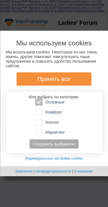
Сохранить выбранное (54, 144)
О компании (83, 171)
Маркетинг (50, 132)
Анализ (47, 122)
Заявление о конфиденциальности (43, 171)
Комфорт (48, 112)
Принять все (54, 79)
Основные (50, 102)
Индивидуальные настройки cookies (54, 158)
